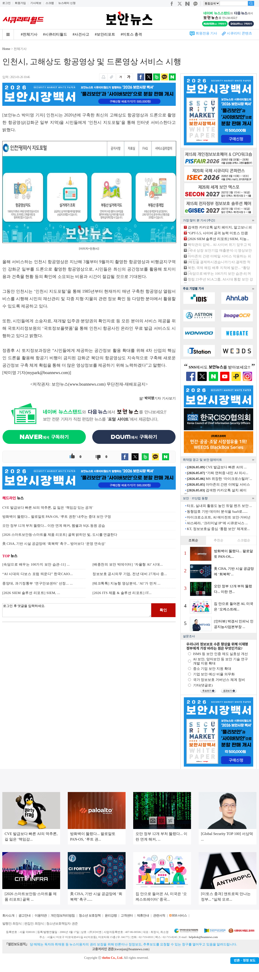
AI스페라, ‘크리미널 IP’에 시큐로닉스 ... (217, 523)
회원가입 (20, 3)
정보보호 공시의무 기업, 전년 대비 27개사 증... (129, 574)
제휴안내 (143, 915)
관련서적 (159, 915)
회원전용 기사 (206, 33)
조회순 (193, 540)
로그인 (6, 3)
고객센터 (127, 915)
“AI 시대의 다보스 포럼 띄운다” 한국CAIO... (37, 574)
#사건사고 (81, 34)
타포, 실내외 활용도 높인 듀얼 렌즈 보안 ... (219, 506)
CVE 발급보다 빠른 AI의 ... (217, 467)
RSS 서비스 (179, 915)
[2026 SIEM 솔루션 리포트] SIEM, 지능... (218, 239)
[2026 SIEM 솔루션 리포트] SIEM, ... (31, 593)
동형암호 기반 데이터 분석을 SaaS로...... (217, 511)
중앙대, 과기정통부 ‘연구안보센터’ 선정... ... (37, 583)
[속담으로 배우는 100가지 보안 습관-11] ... (36, 564)
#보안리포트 (105, 34)
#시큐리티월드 (55, 34)
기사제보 (35, 3)
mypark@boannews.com (47, 372)
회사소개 (8, 915)
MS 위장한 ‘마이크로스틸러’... (219, 479)
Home (6, 49)
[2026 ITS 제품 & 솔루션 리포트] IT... (121, 593)
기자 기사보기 (157, 398)
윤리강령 (111, 915)
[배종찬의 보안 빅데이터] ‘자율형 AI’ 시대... (127, 564)
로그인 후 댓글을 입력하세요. (76, 610)
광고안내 (24, 915)
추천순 (218, 540)
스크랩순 (243, 540)
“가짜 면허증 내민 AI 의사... (217, 473)
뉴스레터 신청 (67, 3)
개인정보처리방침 (63, 915)
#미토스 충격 (131, 34)
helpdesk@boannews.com (203, 937)
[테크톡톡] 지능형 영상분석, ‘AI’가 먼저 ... (126, 583)
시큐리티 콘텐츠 (239, 33)
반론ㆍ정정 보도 (245, 960)
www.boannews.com (87, 384)
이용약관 (41, 915)
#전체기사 (29, 34)
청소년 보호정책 (90, 915)
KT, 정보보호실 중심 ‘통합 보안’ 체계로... (218, 529)
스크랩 (50, 3)
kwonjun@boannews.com (131, 949)
